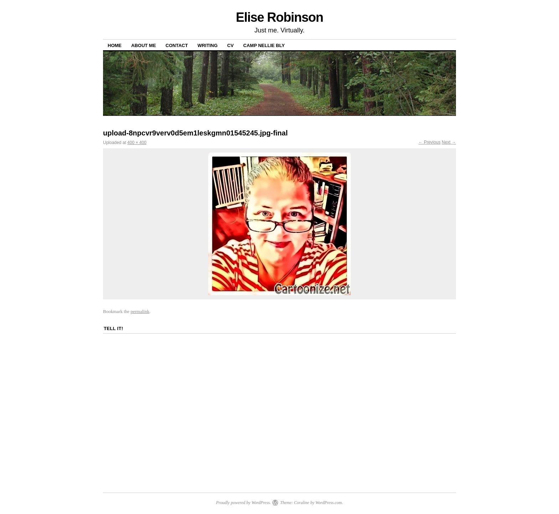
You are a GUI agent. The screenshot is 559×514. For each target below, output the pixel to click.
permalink (139, 311)
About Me (143, 45)
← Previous (430, 142)
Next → (449, 142)
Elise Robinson (279, 17)
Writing (207, 45)
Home (115, 45)
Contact (176, 45)
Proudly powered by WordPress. (243, 502)
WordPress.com (329, 502)
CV (230, 45)
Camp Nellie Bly (263, 45)
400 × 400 (137, 142)
